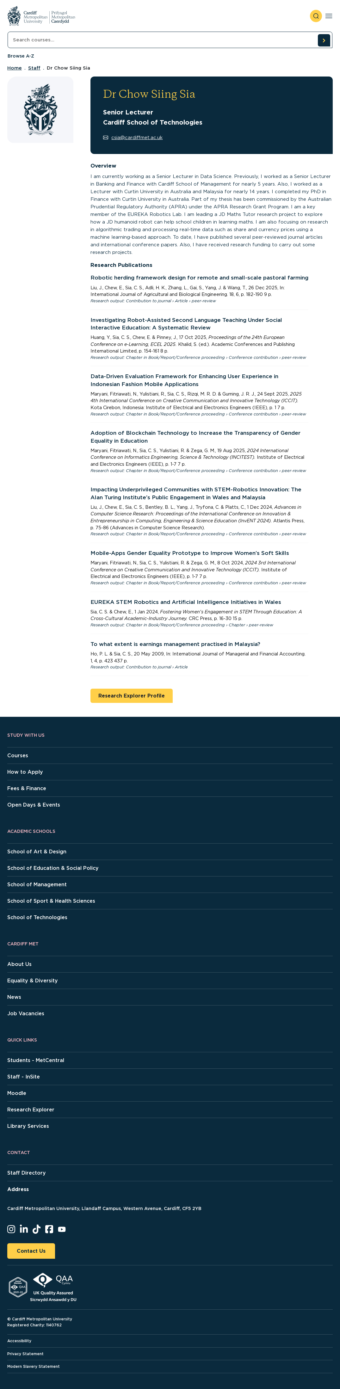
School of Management (37, 885)
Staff (34, 68)
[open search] (316, 16)
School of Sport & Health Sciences (51, 901)
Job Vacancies (25, 1014)
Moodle (16, 1093)
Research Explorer (30, 1110)
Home (14, 68)
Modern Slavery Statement (33, 1366)
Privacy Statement (25, 1353)
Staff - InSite (23, 1077)
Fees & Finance (26, 788)
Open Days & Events (33, 805)
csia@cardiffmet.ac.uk (133, 137)
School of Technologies (37, 917)
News (14, 997)
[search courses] (324, 40)
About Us (19, 964)
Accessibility (19, 1340)
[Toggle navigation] (328, 16)
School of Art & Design (36, 852)
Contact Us (31, 1251)
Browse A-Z (21, 55)
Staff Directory (26, 1173)
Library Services (28, 1126)
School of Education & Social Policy (53, 868)
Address (18, 1189)
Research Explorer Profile (131, 696)
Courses (17, 756)
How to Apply (25, 772)
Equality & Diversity (32, 981)
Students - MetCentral (35, 1060)
